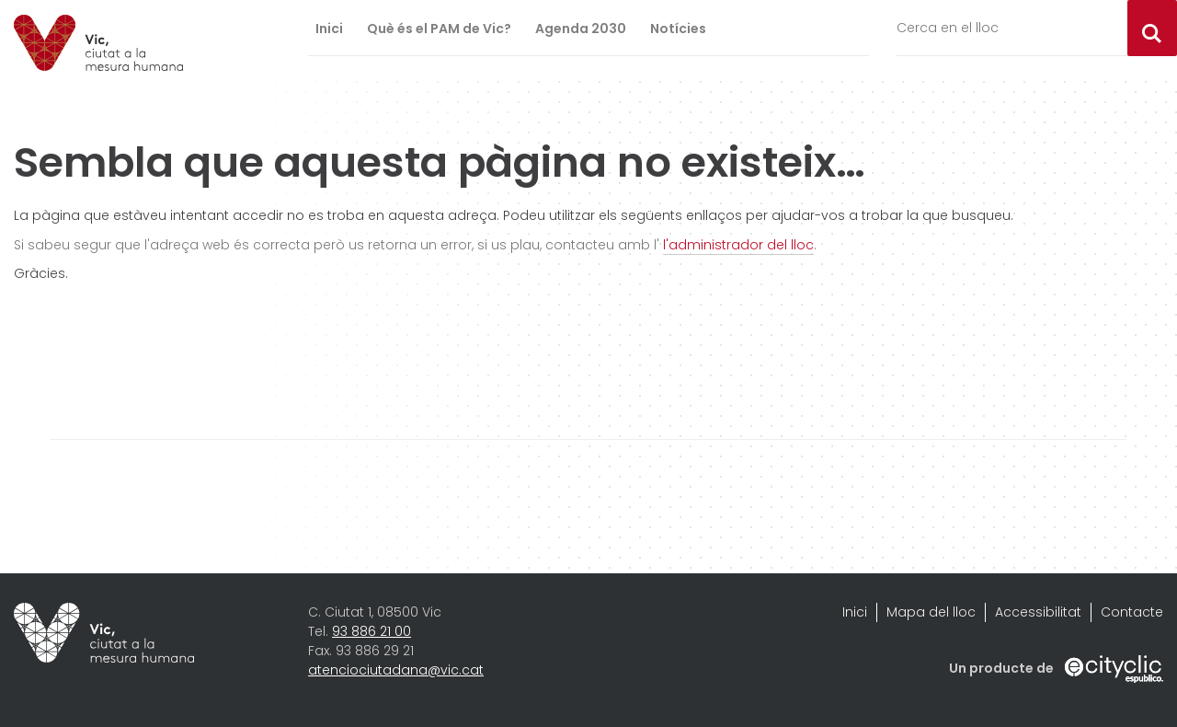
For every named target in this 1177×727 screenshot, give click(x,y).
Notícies (678, 28)
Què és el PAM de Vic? (439, 28)
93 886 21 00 (371, 631)
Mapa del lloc (931, 612)
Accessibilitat (1038, 612)
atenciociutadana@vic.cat (396, 670)
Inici (329, 28)
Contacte (1132, 612)
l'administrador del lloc (738, 245)
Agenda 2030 (580, 28)
